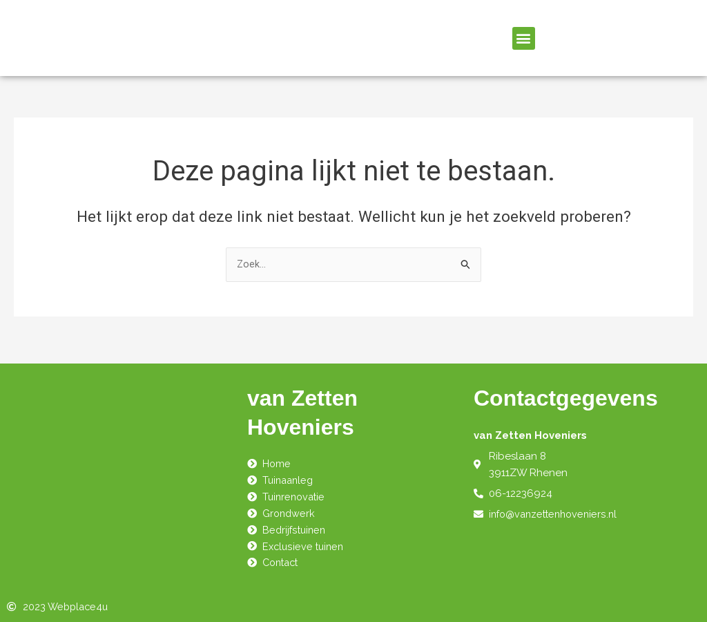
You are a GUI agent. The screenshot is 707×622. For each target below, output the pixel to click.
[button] (523, 38)
